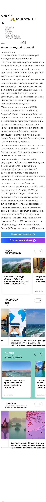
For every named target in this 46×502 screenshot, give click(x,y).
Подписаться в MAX (23, 240)
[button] (40, 251)
